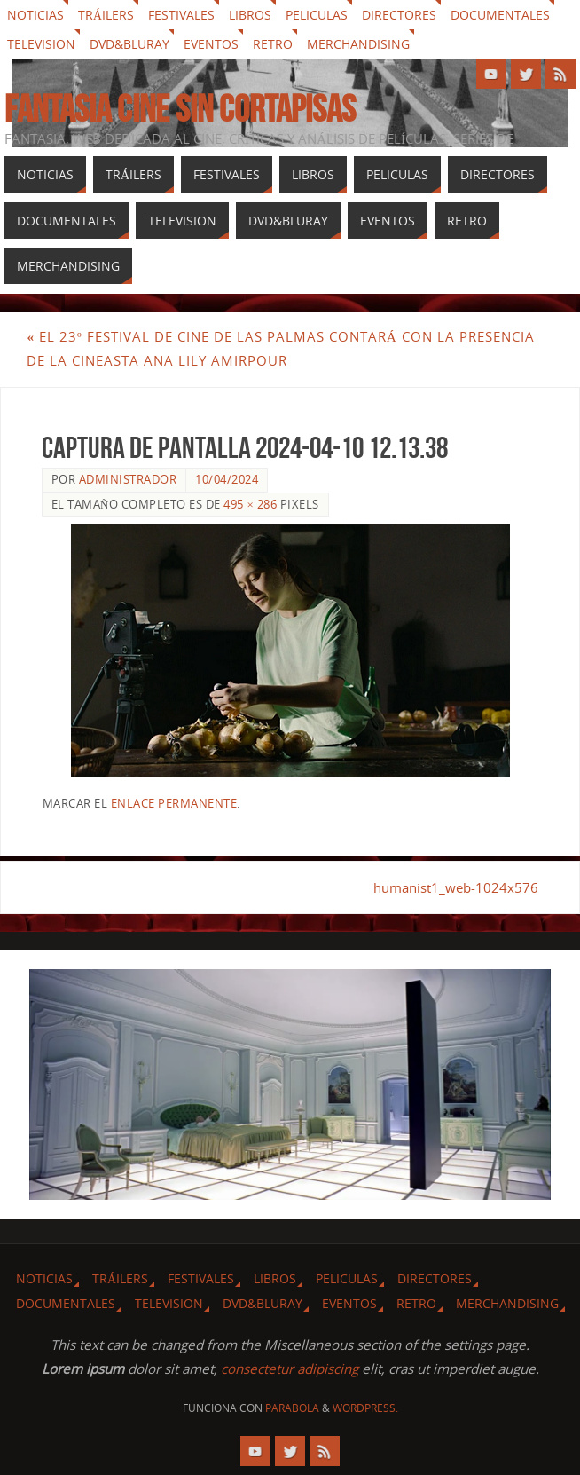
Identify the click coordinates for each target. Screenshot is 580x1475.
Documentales (500, 14)
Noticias (35, 14)
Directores (399, 14)
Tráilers (106, 14)
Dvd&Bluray (129, 43)
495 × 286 (250, 504)
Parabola (292, 1408)
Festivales (181, 14)
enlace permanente (174, 803)
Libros (250, 14)
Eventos (211, 43)
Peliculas (317, 14)
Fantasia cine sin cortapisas (180, 108)
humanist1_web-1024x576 (455, 887)
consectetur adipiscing (289, 1368)
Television (41, 43)
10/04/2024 (226, 479)
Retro (273, 43)
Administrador (128, 479)
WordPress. (365, 1408)
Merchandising (358, 43)
